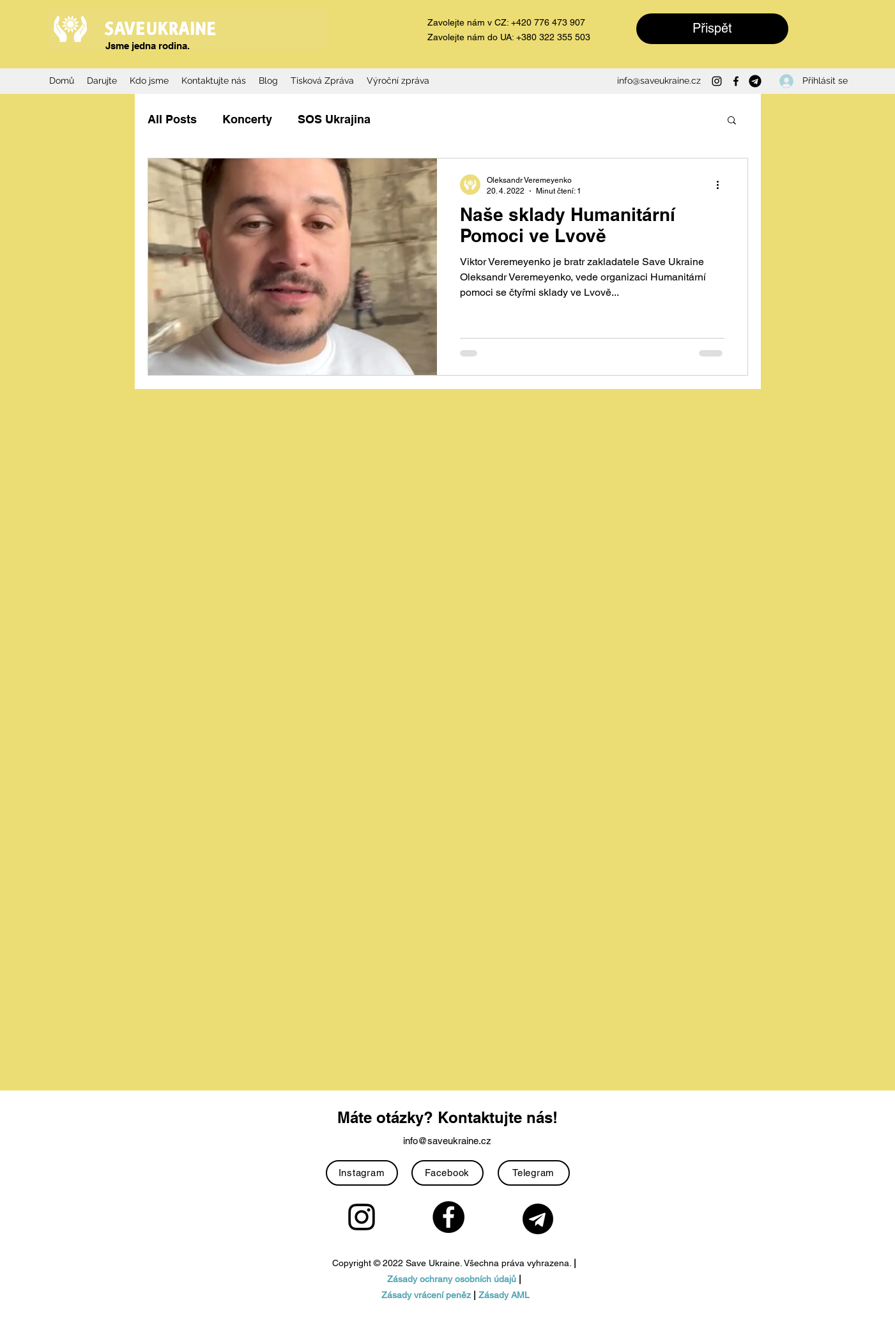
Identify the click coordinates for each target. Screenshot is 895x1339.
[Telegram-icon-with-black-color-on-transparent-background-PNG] (755, 81)
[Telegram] (534, 1173)
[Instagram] (716, 81)
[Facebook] (736, 81)
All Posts (172, 119)
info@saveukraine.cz (659, 80)
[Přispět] (712, 28)
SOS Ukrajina (334, 119)
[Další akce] (722, 184)
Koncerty (247, 119)
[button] (732, 121)
